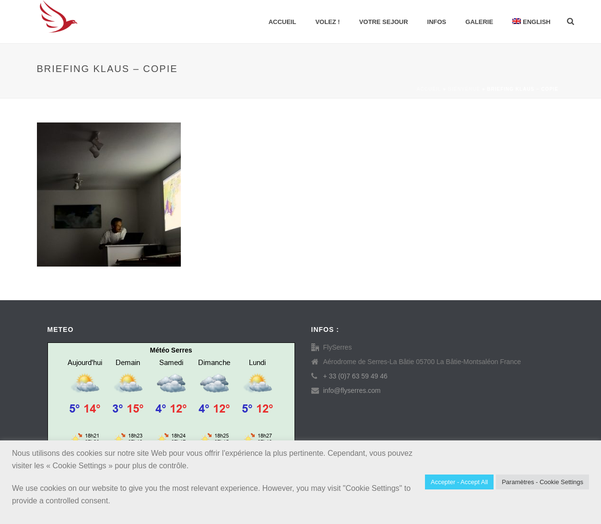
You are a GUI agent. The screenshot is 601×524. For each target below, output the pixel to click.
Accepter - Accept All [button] (459, 482)
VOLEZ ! (327, 21)
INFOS (437, 21)
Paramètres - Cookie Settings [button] (542, 482)
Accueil (282, 21)
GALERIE (479, 21)
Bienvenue (464, 89)
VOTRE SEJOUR (383, 21)
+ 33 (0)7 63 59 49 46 (355, 376)
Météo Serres (171, 350)
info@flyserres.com (352, 390)
